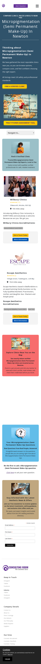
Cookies (6, 650)
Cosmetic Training (9, 644)
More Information (20, 239)
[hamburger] (37, 5)
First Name (8, 532)
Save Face (31, 309)
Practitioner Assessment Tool (20, 123)
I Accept (7, 659)
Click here (10, 472)
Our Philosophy (8, 621)
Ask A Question (21, 6)
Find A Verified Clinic (15, 86)
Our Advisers (7, 618)
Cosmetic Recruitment (10, 638)
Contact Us (7, 610)
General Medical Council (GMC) (13, 228)
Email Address (9, 525)
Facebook (7, 586)
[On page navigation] (20, 133)
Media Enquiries (8, 623)
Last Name (8, 538)
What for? (10, 654)
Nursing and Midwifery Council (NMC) (15, 309)
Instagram (7, 581)
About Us (6, 613)
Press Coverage (8, 615)
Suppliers (6, 626)
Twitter (6, 583)
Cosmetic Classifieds (10, 641)
